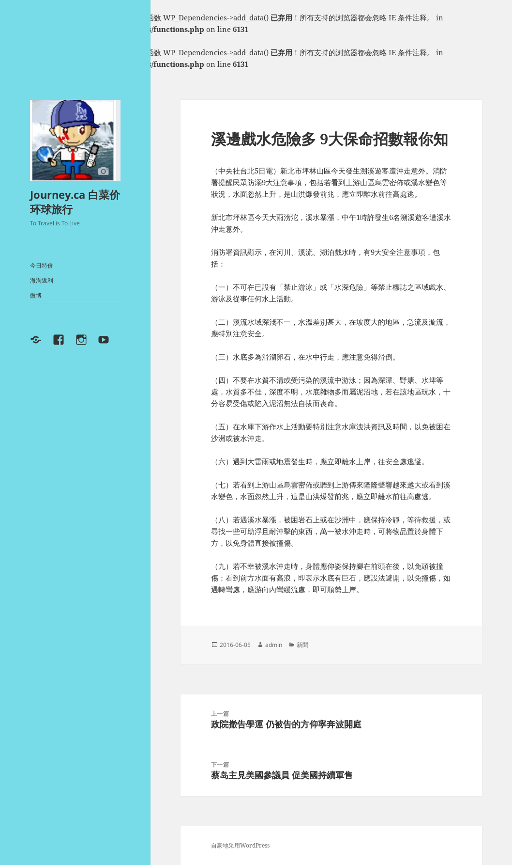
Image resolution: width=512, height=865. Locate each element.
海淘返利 (41, 280)
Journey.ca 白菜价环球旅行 (75, 201)
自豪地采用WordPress (240, 845)
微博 (36, 295)
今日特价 (41, 265)
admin (273, 645)
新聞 (302, 645)
